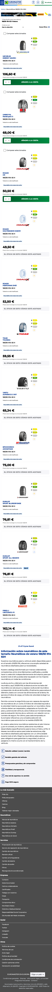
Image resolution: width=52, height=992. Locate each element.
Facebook (5, 924)
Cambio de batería (8, 861)
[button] (44, 27)
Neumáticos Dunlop (9, 833)
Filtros (4, 867)
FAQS (4, 896)
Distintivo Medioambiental (11, 909)
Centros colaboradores (10, 886)
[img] (34, 48)
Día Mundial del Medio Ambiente (13, 915)
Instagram (5, 931)
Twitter (4, 928)
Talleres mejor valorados (10, 811)
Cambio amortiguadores (10, 858)
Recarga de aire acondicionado (12, 871)
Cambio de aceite (8, 864)
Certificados (6, 889)
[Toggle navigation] (2, 2)
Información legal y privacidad (37, 978)
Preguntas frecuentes (22, 980)
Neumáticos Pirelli (8, 829)
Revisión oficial (7, 854)
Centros (4, 804)
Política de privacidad (9, 956)
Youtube (5, 937)
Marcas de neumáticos (10, 819)
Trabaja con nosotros (9, 893)
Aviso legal (6, 953)
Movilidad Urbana (8, 906)
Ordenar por (6, 25)
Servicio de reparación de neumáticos (15, 848)
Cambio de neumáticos (10, 851)
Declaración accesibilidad (11, 966)
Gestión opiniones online (10, 963)
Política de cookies (8, 946)
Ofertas (4, 801)
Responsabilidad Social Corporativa (14, 912)
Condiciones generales (11, 978)
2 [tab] (28, 14)
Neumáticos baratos (9, 823)
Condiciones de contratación (12, 959)
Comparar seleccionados (16, 33)
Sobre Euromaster (8, 883)
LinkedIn (5, 934)
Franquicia (5, 899)
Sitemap (23, 978)
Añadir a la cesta (29, 82)
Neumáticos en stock (9, 836)
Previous (2, 14)
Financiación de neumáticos (12, 845)
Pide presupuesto (8, 798)
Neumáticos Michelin (9, 826)
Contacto (5, 880)
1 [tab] (25, 14)
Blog (3, 807)
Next (50, 14)
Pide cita (5, 794)
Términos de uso (7, 950)
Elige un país (37, 974)
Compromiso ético (8, 902)
